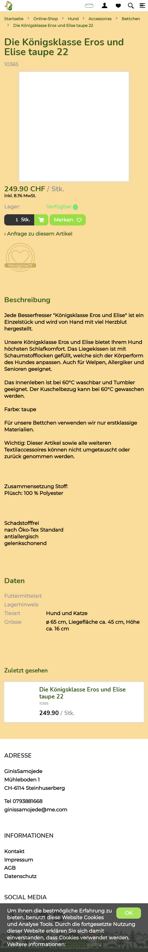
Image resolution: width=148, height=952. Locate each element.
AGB (10, 868)
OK (129, 913)
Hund (73, 18)
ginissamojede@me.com (35, 810)
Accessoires (100, 18)
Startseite (13, 18)
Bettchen (131, 18)
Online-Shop (45, 18)
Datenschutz (20, 876)
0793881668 (27, 801)
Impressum (18, 860)
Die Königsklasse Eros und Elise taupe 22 (53, 25)
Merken (68, 219)
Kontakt (14, 851)
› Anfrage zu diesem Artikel (38, 234)
